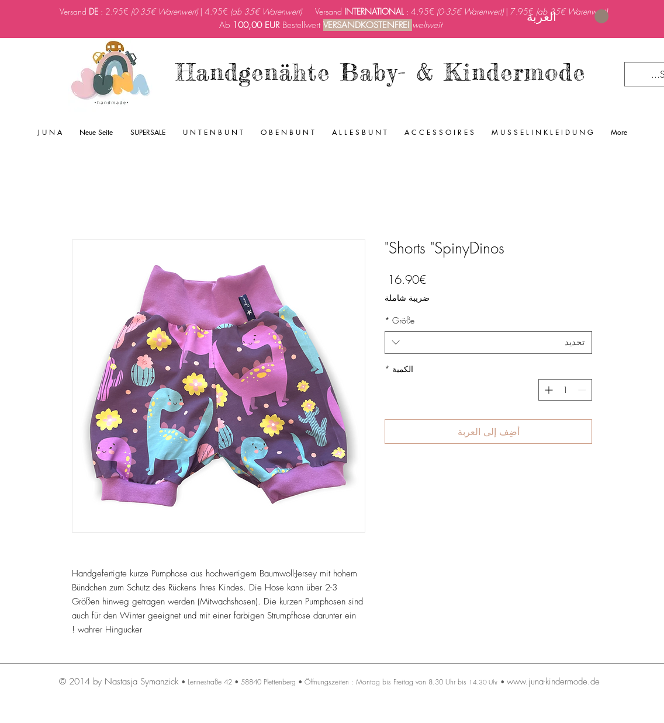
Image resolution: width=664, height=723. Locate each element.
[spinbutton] (565, 390)
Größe (399, 320)
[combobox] (488, 342)
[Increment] (547, 390)
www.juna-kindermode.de (553, 681)
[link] (567, 16)
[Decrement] (583, 390)
